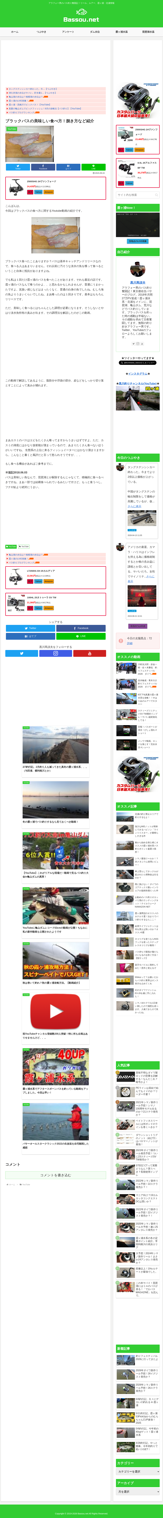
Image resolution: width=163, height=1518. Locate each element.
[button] (156, 195)
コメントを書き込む (55, 828)
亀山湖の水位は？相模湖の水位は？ (26, 97)
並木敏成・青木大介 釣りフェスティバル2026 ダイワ (148, 683)
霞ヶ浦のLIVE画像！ (18, 100)
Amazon (48, 192)
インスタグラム (137, 373)
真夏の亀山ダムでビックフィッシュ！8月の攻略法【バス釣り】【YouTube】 (45, 108)
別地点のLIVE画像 (137, 241)
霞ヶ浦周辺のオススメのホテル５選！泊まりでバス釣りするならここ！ (146, 916)
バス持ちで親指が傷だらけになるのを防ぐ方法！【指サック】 (146, 955)
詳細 (129, 643)
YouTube (11, 547)
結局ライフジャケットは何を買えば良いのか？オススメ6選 (146, 929)
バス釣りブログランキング (21, 112)
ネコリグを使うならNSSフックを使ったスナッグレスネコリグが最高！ (146, 942)
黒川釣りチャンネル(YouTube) (137, 383)
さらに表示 (134, 506)
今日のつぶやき (137, 626)
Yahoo (38, 192)
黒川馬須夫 (137, 282)
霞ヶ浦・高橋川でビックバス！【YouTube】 (30, 104)
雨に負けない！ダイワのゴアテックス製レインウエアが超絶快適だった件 (146, 887)
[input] (138, 195)
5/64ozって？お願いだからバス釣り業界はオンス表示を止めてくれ (146, 980)
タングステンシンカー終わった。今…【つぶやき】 (33, 89)
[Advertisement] (55, 64)
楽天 (30, 192)
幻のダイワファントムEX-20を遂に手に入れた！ (145, 993)
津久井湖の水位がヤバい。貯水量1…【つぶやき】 (33, 93)
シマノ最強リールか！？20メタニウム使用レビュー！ (147, 861)
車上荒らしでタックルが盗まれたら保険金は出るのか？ (146, 874)
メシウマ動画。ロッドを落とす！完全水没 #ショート (147, 744)
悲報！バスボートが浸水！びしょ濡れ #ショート (147, 730)
